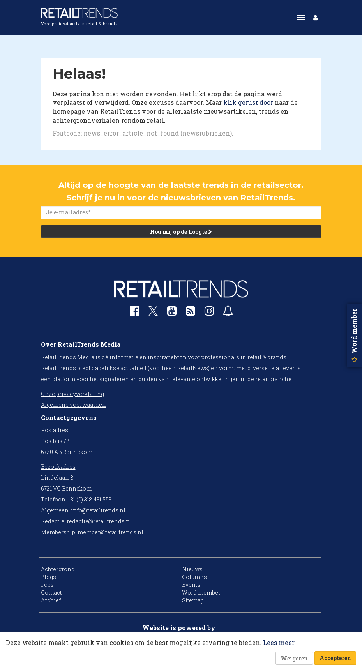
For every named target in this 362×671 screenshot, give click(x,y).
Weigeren (294, 658)
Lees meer (279, 642)
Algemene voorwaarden (73, 404)
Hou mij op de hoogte (181, 231)
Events (191, 584)
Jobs (47, 584)
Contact (51, 592)
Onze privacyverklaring (72, 393)
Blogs (48, 577)
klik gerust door (248, 102)
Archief (51, 600)
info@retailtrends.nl (98, 510)
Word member (201, 592)
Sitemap (193, 600)
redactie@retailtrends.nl (99, 521)
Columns (194, 577)
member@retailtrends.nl (110, 532)
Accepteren (335, 658)
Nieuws (192, 569)
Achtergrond (58, 569)
